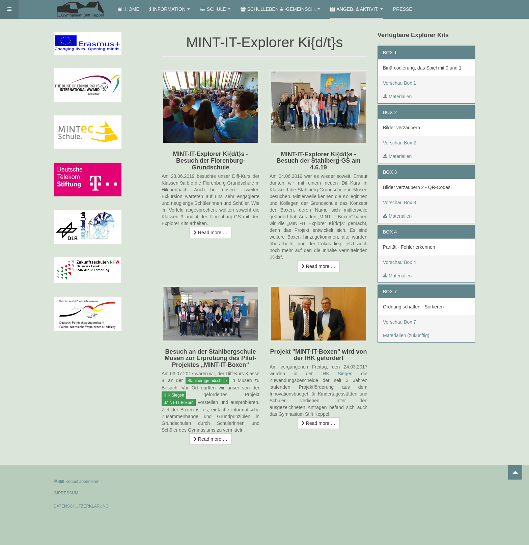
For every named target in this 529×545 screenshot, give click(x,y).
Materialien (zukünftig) (406, 335)
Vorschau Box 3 (399, 202)
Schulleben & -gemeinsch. (281, 9)
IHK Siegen (174, 395)
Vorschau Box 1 (399, 83)
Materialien (397, 96)
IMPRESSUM (66, 493)
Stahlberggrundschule (207, 380)
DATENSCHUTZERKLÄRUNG (81, 506)
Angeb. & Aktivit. (356, 9)
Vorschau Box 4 (399, 262)
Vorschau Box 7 (399, 322)
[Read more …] (210, 232)
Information (169, 9)
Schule (215, 9)
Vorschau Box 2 (399, 142)
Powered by (444, 487)
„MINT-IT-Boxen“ (179, 402)
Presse (402, 9)
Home (128, 9)
